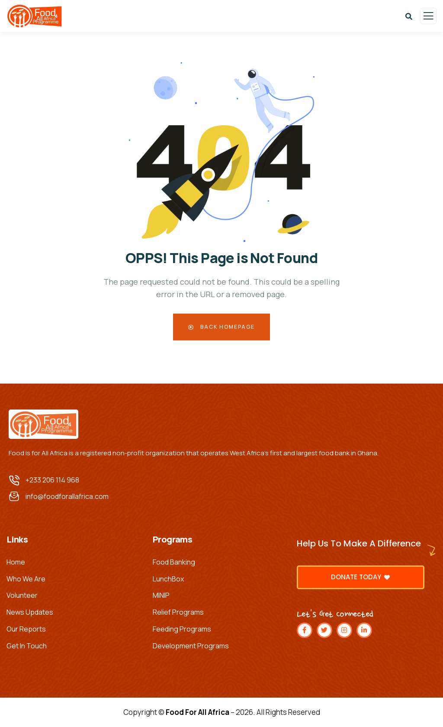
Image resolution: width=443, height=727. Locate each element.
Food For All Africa (197, 712)
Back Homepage (221, 326)
